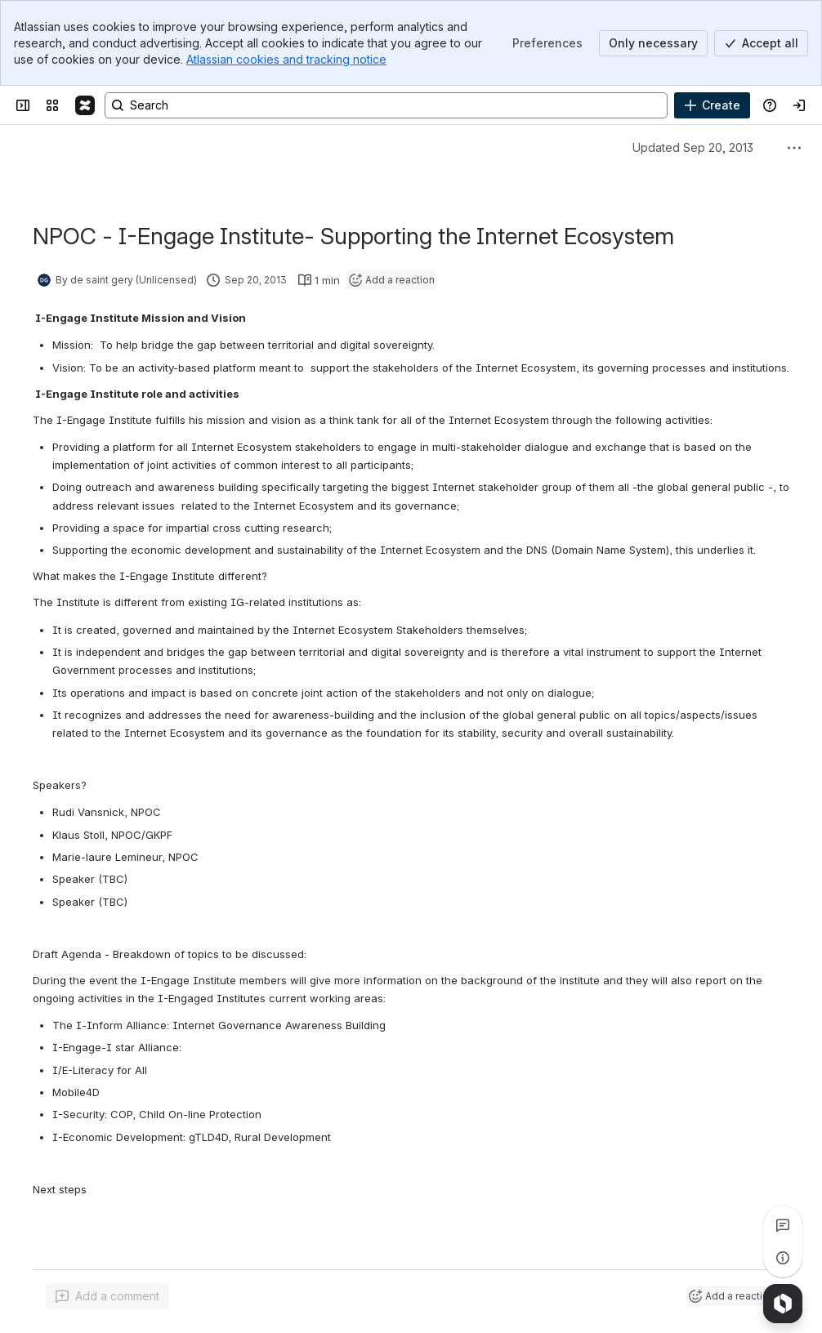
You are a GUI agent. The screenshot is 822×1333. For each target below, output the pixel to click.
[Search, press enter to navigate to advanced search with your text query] (386, 105)
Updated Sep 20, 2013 (692, 147)
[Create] (712, 105)
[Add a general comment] (107, 1296)
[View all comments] (783, 1225)
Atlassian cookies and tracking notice (286, 59)
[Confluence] (85, 105)
